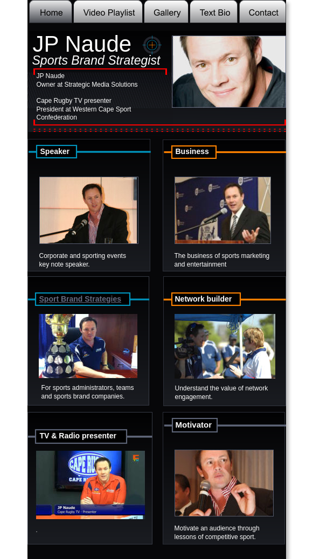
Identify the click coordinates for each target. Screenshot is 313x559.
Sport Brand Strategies (80, 299)
